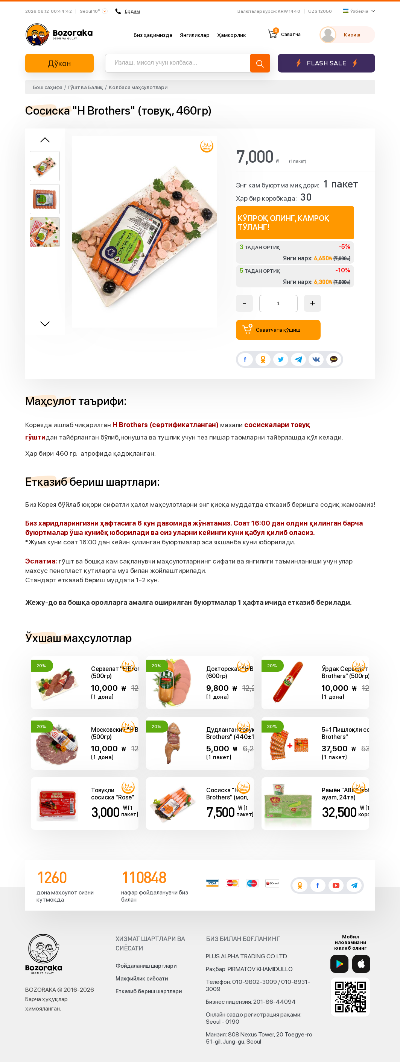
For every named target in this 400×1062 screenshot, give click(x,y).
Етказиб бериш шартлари (149, 991)
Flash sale (326, 63)
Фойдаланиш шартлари (146, 965)
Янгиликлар (195, 35)
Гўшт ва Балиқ (85, 87)
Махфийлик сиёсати (142, 978)
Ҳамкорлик (231, 35)
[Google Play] (339, 964)
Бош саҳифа (48, 87)
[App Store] (361, 964)
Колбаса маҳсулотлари (138, 87)
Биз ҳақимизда (153, 35)
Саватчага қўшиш (271, 329)
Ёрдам (126, 11)
